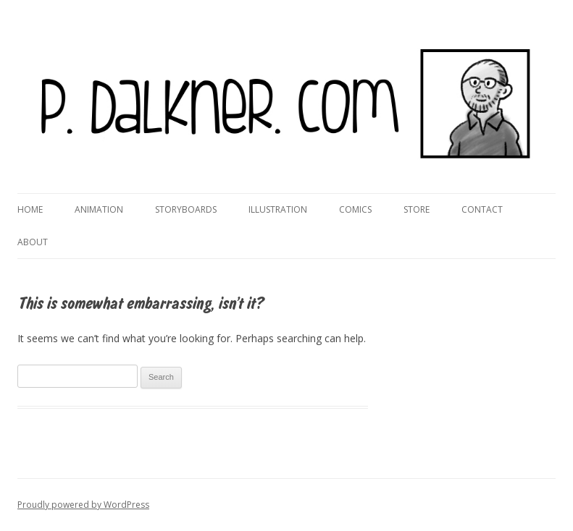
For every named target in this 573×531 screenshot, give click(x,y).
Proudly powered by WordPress (83, 504)
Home (30, 209)
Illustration (277, 209)
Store (416, 209)
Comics (355, 209)
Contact (482, 209)
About (32, 242)
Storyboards (186, 209)
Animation (99, 209)
